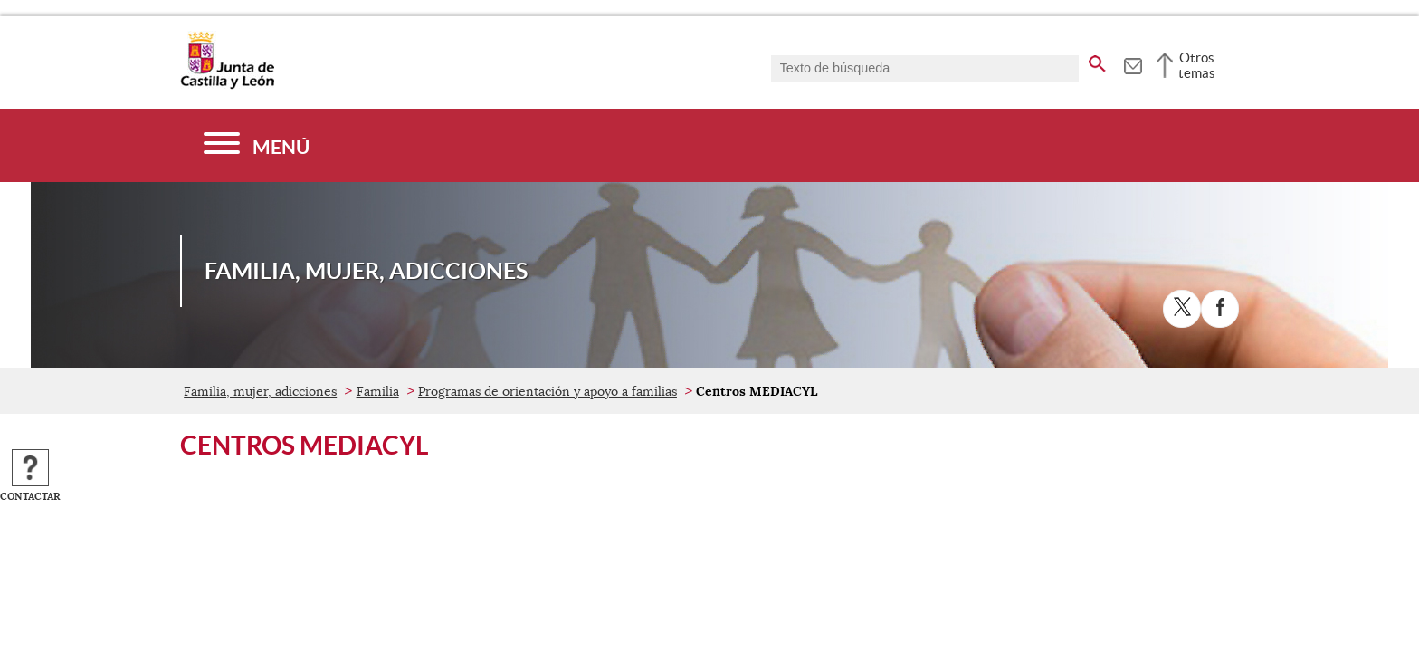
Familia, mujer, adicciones (260, 391)
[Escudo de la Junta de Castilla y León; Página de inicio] (227, 85)
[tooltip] (1132, 63)
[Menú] (256, 145)
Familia (378, 391)
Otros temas (1196, 65)
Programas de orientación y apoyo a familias (547, 391)
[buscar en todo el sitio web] (1097, 60)
